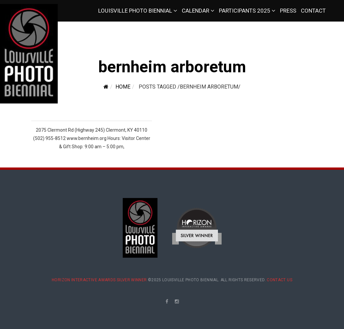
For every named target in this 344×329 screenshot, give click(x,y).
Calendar (195, 10)
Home (122, 87)
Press (288, 10)
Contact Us (279, 280)
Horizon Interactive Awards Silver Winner (99, 280)
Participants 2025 (244, 10)
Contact (313, 10)
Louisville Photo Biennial (135, 10)
